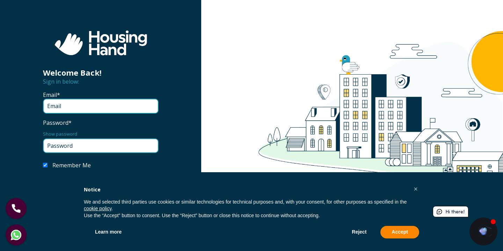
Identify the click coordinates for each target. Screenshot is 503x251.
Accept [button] (400, 232)
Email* (51, 95)
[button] (415, 189)
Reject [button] (359, 232)
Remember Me (71, 165)
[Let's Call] (16, 208)
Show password (60, 134)
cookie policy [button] (97, 208)
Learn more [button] (108, 232)
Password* (57, 123)
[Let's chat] (16, 235)
